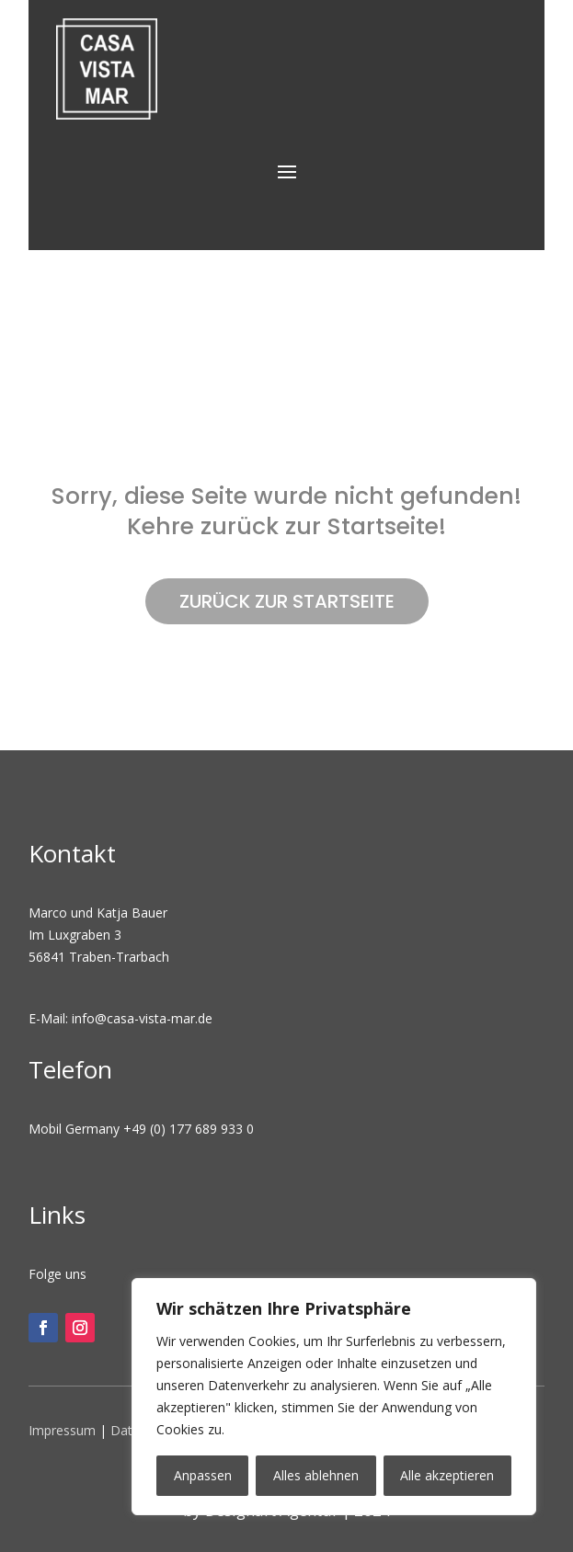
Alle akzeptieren (447, 1475)
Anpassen (203, 1475)
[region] (334, 1396)
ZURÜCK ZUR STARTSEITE (287, 601)
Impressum (62, 1430)
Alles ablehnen (316, 1475)
